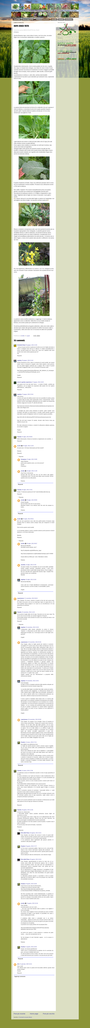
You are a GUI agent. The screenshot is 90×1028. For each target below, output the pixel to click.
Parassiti (54, 19)
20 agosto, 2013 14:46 (27, 809)
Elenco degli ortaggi (28, 19)
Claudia (19, 436)
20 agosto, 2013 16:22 (35, 832)
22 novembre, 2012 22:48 (32, 627)
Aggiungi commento (19, 976)
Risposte (21, 456)
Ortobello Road (21, 345)
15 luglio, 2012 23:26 (31, 579)
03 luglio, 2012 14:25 (27, 489)
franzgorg (23, 459)
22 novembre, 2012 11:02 (28, 612)
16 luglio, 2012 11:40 (32, 470)
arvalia (19, 445)
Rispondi (19, 355)
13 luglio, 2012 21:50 (31, 564)
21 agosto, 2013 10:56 (31, 946)
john (18, 964)
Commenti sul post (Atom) (25, 1017)
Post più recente (19, 1014)
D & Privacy (69, 19)
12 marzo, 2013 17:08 (27, 770)
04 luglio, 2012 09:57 (32, 543)
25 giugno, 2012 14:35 (31, 345)
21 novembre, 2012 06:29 (30, 598)
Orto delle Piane (25, 832)
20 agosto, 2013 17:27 (31, 846)
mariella (23, 564)
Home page (17, 19)
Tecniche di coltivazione (42, 19)
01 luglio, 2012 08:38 (27, 436)
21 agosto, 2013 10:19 (32, 903)
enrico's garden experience (24, 382)
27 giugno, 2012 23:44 (27, 394)
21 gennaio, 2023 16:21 (26, 964)
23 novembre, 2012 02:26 (34, 642)
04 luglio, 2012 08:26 (28, 518)
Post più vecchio (48, 1014)
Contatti (61, 19)
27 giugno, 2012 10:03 (38, 382)
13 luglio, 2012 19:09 (32, 459)
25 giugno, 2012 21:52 (27, 360)
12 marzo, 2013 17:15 (30, 742)
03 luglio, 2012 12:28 (28, 445)
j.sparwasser (20, 598)
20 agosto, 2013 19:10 (35, 859)
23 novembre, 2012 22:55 (32, 680)
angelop (19, 360)
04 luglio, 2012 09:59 (32, 500)
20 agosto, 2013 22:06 (31, 883)
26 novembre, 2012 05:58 (34, 719)
